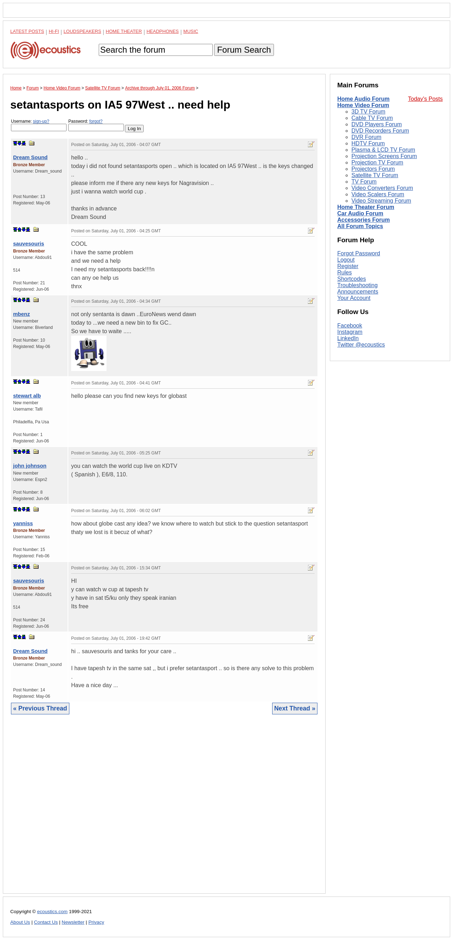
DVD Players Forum (376, 124)
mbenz (21, 314)
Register (348, 266)
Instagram (349, 332)
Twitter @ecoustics (361, 345)
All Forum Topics (360, 226)
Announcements (357, 292)
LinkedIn (348, 338)
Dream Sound (30, 157)
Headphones (163, 31)
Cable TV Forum (372, 118)
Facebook (349, 326)
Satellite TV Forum (374, 175)
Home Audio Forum (363, 99)
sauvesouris (28, 243)
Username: (39, 125)
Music (190, 31)
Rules (344, 272)
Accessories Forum (363, 220)
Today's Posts (425, 99)
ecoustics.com (52, 911)
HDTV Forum (368, 143)
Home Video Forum (363, 105)
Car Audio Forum (360, 213)
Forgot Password (358, 253)
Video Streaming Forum (381, 201)
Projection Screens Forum (384, 156)
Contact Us (46, 922)
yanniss (23, 523)
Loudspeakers (82, 31)
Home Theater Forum (365, 207)
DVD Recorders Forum (380, 131)
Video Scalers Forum (377, 194)
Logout (346, 260)
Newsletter (73, 922)
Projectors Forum (373, 169)
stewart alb (27, 396)
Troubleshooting (357, 285)
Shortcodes (351, 279)
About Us (20, 922)
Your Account (354, 298)
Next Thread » (294, 708)
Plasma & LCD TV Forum (383, 150)
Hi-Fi (54, 31)
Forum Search (244, 49)
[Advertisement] (164, 809)
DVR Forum (366, 137)
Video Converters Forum (382, 188)
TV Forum (364, 182)
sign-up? (41, 121)
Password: (96, 125)
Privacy (96, 922)
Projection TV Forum (377, 162)
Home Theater (124, 31)
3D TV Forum (368, 112)
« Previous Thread (40, 708)
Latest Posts (27, 31)
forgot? (95, 121)
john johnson (29, 466)
